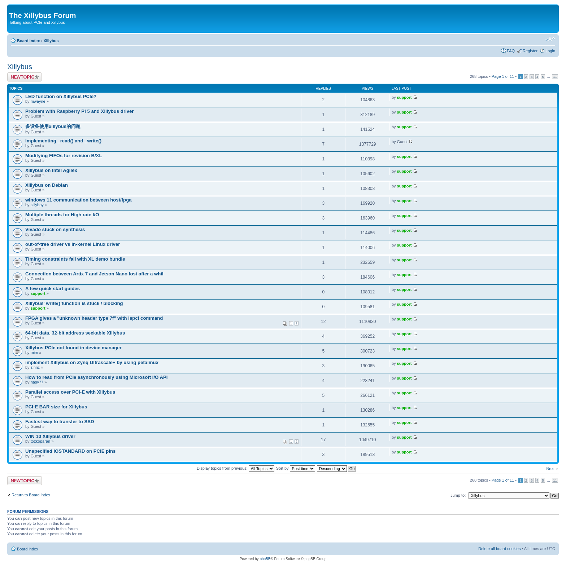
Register (530, 51)
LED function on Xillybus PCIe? (60, 96)
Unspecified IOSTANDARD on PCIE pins (70, 451)
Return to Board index (31, 495)
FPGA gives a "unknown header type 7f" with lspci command (94, 318)
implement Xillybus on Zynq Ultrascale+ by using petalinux (91, 362)
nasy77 (37, 382)
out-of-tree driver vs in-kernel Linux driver (72, 244)
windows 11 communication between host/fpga (78, 200)
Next (550, 468)
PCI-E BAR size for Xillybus (56, 406)
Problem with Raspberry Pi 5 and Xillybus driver (79, 111)
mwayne (38, 101)
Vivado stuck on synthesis (55, 229)
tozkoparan (40, 441)
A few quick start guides (52, 288)
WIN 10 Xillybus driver (50, 436)
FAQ (511, 51)
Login (550, 51)
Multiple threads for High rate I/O (62, 214)
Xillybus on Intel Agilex (51, 170)
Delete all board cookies (499, 548)
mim (34, 352)
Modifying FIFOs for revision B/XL (63, 155)
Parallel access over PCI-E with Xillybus (70, 392)
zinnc (35, 367)
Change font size (550, 39)
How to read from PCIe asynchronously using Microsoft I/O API (96, 377)
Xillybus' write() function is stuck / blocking (74, 303)
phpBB (265, 559)
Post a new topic (24, 76)
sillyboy (37, 205)
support (404, 97)
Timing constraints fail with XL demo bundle (75, 259)
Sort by (295, 468)
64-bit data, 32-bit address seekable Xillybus (75, 333)
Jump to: (458, 495)
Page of (503, 76)
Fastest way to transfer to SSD (59, 421)
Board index (28, 41)
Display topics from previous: (235, 468)
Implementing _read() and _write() (63, 140)
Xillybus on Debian (46, 185)
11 (555, 77)
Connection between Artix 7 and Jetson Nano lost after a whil (94, 273)
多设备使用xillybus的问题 (52, 126)
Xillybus (50, 41)
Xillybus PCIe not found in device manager (73, 347)
